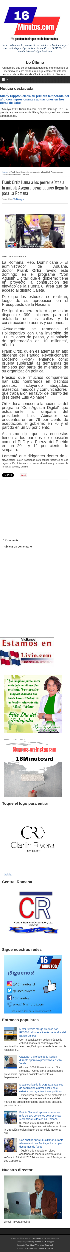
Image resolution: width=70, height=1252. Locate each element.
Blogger (30, 1248)
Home (4, 172)
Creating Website (34, 1241)
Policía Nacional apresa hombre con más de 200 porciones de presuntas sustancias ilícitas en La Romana (40, 1115)
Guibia (7, 874)
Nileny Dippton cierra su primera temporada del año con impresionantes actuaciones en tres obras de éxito (34, 99)
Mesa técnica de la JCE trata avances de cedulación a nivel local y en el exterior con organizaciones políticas (41, 1088)
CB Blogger (18, 199)
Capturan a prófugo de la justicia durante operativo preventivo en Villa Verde (40, 1060)
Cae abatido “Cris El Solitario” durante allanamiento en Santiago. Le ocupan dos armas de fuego (41, 1143)
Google (41, 1248)
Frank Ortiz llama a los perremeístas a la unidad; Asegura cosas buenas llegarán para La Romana (35, 187)
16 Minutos (36, 1238)
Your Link (29, 1245)
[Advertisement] (31, 505)
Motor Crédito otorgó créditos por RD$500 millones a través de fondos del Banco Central (42, 1032)
